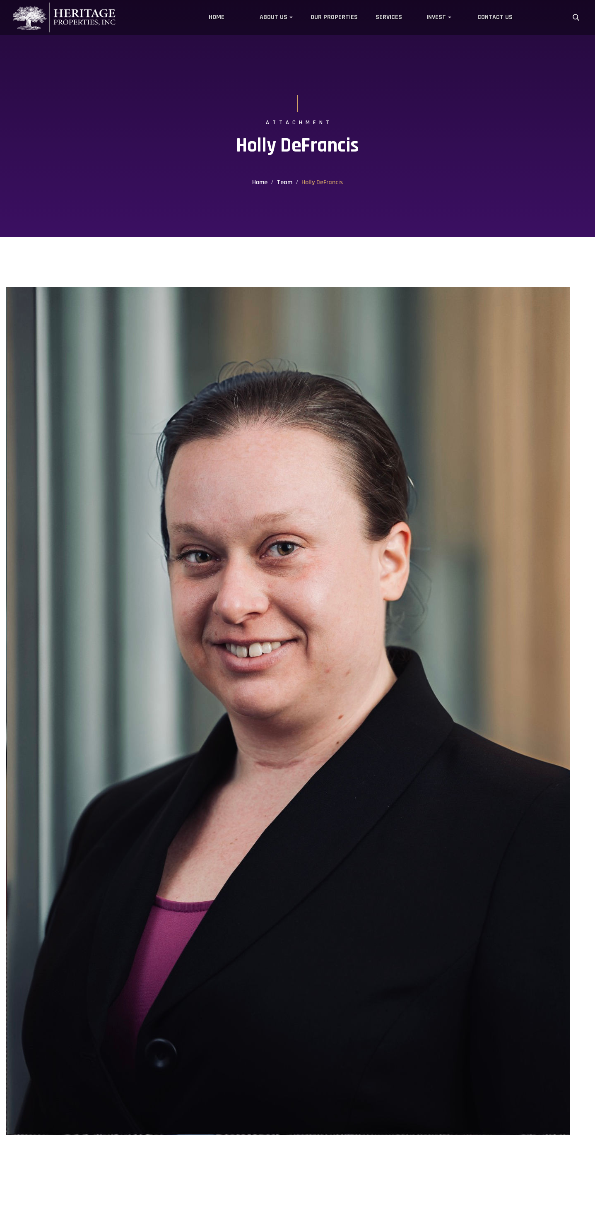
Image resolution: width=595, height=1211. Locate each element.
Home (216, 17)
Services (389, 17)
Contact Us (495, 17)
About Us (273, 17)
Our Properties (334, 17)
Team (284, 182)
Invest (436, 17)
